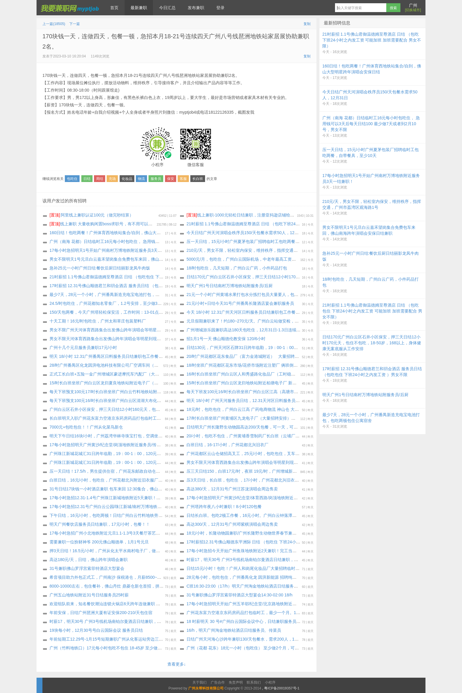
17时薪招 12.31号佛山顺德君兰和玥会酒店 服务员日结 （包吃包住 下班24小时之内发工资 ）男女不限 (143, 285)
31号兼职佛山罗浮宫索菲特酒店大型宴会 (87, 568)
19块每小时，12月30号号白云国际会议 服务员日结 (96, 630)
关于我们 (199, 682)
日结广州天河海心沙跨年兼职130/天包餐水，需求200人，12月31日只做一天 (256, 639)
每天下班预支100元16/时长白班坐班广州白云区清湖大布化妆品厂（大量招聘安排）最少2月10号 (138, 400)
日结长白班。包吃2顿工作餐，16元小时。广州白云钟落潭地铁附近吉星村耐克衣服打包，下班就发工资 (281, 515)
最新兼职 (139, 7)
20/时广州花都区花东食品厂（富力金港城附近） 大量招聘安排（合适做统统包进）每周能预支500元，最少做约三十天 (296, 356)
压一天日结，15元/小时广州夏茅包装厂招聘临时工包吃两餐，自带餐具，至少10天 (262, 241)
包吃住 (72, 179)
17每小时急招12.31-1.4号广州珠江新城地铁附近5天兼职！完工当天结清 (115, 497)
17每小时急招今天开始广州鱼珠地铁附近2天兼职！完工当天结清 (246, 550)
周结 (99, 179)
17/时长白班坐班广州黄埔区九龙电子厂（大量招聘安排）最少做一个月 (251, 418)
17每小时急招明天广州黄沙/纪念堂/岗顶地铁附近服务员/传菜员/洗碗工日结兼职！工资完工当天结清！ (143, 444)
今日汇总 (167, 7)
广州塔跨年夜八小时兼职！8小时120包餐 (224, 506)
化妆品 (127, 179)
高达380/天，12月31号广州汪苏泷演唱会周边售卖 (232, 489)
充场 (112, 179)
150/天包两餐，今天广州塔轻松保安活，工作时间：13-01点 (104, 312)
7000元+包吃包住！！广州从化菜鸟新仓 (86, 427)
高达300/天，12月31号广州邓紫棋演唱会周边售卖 (232, 524)
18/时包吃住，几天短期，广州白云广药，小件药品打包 (237, 268)
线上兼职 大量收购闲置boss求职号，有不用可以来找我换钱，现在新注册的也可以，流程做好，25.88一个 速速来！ (160, 223)
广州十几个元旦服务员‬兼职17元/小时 (83, 347)
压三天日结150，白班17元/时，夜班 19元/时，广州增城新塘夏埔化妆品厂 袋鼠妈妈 (263, 471)
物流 (141, 179)
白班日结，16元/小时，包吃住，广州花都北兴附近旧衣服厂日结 (108, 480)
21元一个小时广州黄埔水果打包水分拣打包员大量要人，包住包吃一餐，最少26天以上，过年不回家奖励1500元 (288, 294)
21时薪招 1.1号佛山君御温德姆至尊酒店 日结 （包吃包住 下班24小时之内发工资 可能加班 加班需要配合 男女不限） (156, 276)
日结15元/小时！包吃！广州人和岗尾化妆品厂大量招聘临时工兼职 (247, 568)
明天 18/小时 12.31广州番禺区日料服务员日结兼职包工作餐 (104, 356)
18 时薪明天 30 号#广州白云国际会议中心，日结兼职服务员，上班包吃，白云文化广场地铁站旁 (274, 621)
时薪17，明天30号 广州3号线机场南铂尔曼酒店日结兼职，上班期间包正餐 (255, 559)
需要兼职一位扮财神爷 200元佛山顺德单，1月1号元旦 (99, 542)
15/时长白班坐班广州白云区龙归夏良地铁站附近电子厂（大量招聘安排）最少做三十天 (129, 383)
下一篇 (74, 24)
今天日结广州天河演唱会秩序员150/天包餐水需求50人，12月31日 (247, 232)
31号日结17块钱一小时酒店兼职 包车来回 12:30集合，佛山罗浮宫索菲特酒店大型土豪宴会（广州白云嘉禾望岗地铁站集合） (164, 489)
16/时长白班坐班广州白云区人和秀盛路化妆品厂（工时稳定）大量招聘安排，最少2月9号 (268, 374)
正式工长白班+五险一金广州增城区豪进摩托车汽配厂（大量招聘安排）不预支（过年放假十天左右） (141, 374)
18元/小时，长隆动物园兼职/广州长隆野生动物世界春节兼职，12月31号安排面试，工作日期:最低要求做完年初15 (290, 533)
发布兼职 (196, 7)
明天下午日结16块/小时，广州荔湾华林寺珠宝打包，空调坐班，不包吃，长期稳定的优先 (131, 436)
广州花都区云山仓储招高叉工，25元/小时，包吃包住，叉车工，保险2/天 (253, 453)
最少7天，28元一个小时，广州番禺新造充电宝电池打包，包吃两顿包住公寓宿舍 (123, 294)
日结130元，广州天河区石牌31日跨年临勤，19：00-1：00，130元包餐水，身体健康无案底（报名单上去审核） (289, 347)
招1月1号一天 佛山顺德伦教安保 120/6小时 (226, 338)
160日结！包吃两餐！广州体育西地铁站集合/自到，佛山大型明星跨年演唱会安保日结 (128, 232)
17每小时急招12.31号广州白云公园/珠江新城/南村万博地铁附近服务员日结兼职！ (124, 506)
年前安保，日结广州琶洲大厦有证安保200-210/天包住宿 (101, 612)
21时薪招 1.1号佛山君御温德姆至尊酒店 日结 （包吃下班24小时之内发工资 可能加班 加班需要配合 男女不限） (288, 223)
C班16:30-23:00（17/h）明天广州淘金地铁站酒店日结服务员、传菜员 (250, 586)
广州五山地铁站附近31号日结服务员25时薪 (89, 595)
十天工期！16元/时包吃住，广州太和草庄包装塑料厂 (98, 321)
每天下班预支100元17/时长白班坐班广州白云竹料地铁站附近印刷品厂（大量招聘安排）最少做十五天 (142, 391)
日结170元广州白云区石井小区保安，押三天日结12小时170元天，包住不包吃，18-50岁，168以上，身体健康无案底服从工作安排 (305, 276)
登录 (220, 7)
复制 (307, 24)
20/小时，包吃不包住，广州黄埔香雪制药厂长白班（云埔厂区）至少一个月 (255, 436)
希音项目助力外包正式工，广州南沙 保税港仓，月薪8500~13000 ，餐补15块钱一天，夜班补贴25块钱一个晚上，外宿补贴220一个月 (171, 577)
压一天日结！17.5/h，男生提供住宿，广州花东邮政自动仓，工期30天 (113, 471)
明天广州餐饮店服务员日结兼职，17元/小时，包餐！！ (100, 524)
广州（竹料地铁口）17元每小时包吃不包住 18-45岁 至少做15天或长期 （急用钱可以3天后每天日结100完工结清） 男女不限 (163, 648)
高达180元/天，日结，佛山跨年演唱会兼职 (89, 559)
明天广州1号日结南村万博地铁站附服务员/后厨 (230, 285)
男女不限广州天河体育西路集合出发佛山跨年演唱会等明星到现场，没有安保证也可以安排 (132, 330)
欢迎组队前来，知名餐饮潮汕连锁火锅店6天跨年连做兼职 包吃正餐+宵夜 (116, 603)
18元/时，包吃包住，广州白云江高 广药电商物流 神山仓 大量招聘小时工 (253, 409)
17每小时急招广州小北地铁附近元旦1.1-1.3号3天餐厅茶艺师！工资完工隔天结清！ (125, 533)
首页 (114, 7)
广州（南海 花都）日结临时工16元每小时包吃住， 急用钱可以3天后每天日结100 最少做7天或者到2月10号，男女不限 (158, 241)
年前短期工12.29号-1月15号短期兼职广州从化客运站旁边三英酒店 (110, 639)
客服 (183, 179)
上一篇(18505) (53, 24)
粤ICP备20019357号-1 (281, 688)
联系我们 (254, 682)
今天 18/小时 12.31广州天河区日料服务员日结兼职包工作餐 (241, 312)
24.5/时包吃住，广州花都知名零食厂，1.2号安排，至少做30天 (107, 303)
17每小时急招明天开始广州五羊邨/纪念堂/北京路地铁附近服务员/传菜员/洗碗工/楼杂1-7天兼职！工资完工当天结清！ (294, 603)
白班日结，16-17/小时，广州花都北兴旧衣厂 (227, 444)
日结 (86, 179)
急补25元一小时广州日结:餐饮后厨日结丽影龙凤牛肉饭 (100, 268)
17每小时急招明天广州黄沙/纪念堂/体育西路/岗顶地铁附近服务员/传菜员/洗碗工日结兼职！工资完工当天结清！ (289, 497)
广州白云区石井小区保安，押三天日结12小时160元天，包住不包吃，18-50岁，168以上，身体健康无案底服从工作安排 (159, 409)
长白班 (197, 179)
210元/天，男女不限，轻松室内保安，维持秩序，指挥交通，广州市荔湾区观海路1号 (264, 250)
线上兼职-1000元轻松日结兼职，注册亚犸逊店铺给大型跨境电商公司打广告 (261, 215)
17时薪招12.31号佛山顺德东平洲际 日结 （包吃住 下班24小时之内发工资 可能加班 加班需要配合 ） (278, 542)
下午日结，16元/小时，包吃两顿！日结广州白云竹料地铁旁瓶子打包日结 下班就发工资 (129, 515)
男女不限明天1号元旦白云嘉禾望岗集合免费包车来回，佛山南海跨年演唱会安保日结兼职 (131, 259)
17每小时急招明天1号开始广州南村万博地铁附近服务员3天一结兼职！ (114, 250)
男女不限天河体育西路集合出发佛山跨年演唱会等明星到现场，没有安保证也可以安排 (128, 338)
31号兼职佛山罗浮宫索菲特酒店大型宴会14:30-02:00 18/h (239, 595)
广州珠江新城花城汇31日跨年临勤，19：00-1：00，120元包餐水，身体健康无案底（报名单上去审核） (144, 453)
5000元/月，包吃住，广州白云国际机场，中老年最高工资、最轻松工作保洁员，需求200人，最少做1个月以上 (287, 259)
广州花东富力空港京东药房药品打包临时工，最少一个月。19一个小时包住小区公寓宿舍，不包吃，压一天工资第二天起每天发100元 (308, 612)
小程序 (270, 682)
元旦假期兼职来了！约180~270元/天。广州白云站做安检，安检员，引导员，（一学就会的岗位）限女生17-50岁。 (291, 321)
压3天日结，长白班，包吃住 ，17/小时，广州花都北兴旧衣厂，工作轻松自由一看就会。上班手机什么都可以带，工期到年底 (300, 480)
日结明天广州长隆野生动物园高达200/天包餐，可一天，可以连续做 (248, 427)
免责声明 (236, 682)
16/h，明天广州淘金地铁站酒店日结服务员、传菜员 (234, 630)
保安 (170, 179)
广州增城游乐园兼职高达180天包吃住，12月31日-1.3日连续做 (244, 330)
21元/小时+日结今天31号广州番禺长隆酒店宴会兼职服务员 (240, 303)
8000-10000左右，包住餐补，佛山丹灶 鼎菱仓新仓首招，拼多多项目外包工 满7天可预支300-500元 (141, 586)
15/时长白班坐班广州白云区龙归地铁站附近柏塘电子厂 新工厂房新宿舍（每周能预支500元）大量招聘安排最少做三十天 (297, 383)
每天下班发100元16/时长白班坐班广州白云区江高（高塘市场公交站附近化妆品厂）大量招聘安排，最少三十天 (288, 391)
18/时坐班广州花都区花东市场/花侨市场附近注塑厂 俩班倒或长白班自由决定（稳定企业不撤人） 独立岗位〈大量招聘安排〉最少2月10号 (312, 365)
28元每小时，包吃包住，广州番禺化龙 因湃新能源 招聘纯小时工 (246, 577)
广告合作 (218, 682)
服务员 (156, 179)
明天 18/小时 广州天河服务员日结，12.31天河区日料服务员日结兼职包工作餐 (258, 400)
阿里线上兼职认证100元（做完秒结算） (91, 215)
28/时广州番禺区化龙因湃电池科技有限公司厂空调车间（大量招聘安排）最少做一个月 (129, 365)
